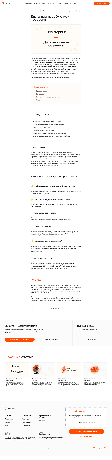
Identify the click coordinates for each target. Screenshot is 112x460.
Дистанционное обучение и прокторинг (14, 379)
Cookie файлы (28, 448)
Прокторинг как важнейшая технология (40, 379)
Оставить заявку (102, 3)
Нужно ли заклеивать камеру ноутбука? (92, 379)
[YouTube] (105, 448)
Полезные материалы (62, 3)
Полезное (45, 11)
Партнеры (26, 419)
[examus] (6, 3)
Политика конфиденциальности (48, 448)
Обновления (51, 3)
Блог (71, 3)
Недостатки (40, 94)
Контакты (76, 3)
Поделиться (56, 308)
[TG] (99, 448)
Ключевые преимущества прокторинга (49, 97)
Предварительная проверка (45, 416)
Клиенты (43, 3)
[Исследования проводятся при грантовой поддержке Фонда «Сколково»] (51, 436)
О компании (28, 3)
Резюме (39, 100)
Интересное (35, 11)
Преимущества (41, 91)
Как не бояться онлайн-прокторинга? (65, 379)
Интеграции (36, 3)
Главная (8, 416)
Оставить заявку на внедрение (20, 339)
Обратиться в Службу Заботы (86, 422)
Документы (26, 425)
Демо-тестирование (51, 339)
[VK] (94, 448)
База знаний (92, 339)
